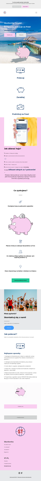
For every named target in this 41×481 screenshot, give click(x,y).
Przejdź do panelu (20, 417)
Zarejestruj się (9, 34)
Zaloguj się (21, 34)
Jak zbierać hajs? (7, 444)
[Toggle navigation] (36, 12)
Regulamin (6, 452)
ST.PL (17, 153)
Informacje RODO (13, 477)
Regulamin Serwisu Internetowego (24, 477)
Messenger (9, 327)
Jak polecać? (6, 449)
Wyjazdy (6, 460)
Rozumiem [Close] (25, 6)
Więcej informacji (16, 6)
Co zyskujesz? (7, 447)
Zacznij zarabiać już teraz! (20, 280)
